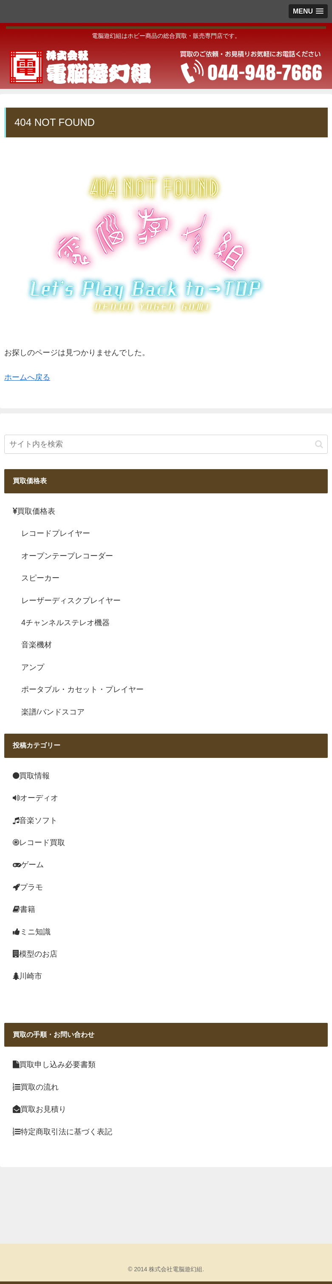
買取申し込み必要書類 (54, 1064)
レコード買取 (39, 842)
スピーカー (40, 578)
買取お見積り (39, 1109)
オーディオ (35, 798)
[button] (319, 444)
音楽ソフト (35, 820)
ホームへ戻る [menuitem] (27, 377)
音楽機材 (36, 645)
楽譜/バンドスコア (53, 712)
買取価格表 (34, 511)
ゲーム (28, 864)
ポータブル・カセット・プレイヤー (82, 689)
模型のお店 (35, 954)
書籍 (24, 909)
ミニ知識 (32, 932)
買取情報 (31, 776)
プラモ (28, 887)
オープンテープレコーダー (67, 556)
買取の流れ (36, 1087)
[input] (166, 444)
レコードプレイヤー (55, 533)
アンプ (32, 667)
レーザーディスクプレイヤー (71, 600)
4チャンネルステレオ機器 (65, 622)
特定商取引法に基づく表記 (62, 1131)
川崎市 (27, 976)
